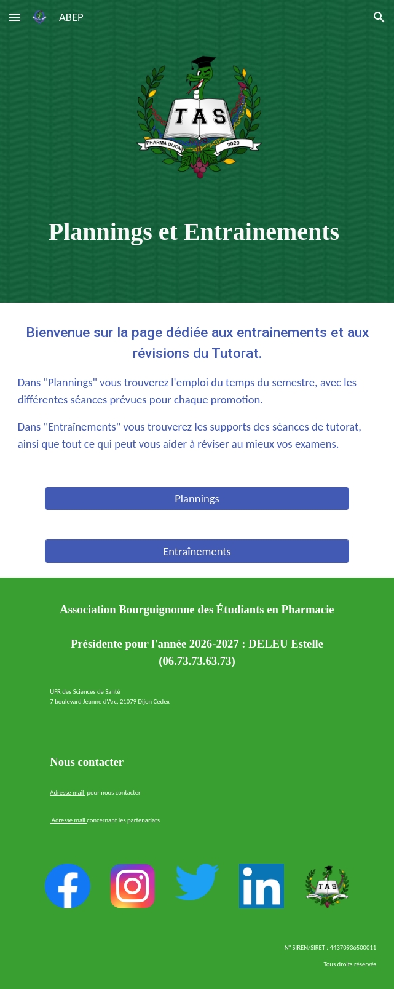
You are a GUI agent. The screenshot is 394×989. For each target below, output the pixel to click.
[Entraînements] (196, 551)
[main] (197, 231)
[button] (15, 17)
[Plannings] (196, 498)
